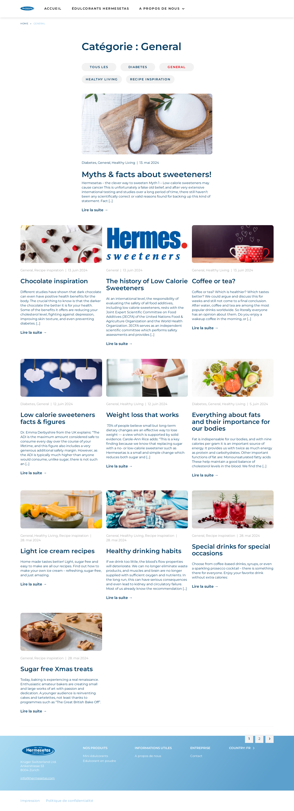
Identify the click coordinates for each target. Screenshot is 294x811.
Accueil (53, 10)
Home (24, 24)
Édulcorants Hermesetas (100, 10)
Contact (196, 756)
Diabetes (137, 68)
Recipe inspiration (150, 80)
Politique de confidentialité (69, 801)
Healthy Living (102, 80)
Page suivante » (269, 740)
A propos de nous (159, 10)
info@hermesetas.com (37, 778)
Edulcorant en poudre (99, 761)
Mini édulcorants (95, 756)
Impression (30, 801)
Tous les (99, 68)
